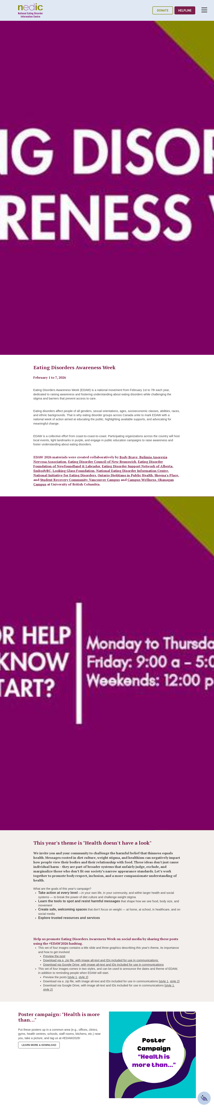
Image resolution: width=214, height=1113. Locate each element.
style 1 (72, 977)
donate (162, 10)
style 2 (83, 977)
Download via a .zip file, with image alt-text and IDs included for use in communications (101, 960)
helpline (185, 10)
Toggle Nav (204, 10)
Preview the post (54, 956)
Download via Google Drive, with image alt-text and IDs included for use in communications (103, 964)
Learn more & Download (39, 1045)
